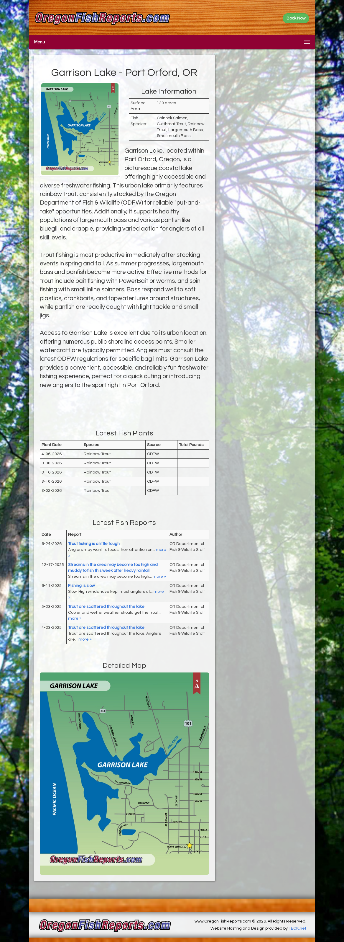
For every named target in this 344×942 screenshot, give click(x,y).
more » (159, 576)
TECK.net (297, 928)
